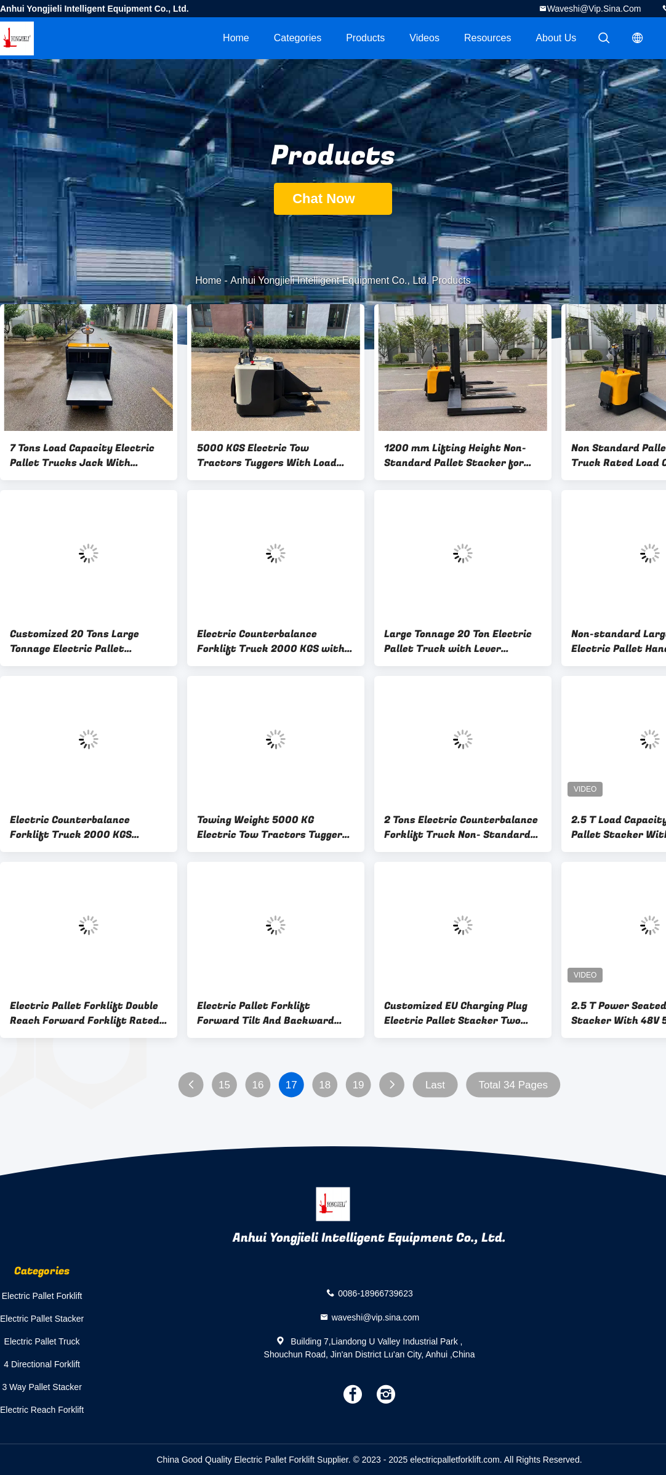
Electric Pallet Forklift (42, 1296)
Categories (297, 38)
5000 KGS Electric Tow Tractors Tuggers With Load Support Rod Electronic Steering (267, 455)
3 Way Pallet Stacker (41, 1387)
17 (291, 1085)
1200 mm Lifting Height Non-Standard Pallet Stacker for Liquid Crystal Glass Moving (455, 455)
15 (224, 1085)
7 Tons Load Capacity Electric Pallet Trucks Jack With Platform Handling (82, 455)
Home (236, 38)
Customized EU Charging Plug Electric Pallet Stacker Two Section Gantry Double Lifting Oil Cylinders (457, 1013)
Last (435, 1085)
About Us (556, 38)
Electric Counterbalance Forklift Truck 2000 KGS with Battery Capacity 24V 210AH (271, 641)
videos (424, 38)
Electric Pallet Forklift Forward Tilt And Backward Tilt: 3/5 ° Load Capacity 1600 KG (270, 1013)
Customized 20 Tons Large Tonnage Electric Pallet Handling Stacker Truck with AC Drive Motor (81, 641)
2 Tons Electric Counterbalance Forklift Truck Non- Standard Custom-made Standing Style (461, 827)
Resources (487, 38)
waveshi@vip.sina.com (594, 9)
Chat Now (333, 198)
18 (325, 1085)
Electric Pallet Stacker (42, 1319)
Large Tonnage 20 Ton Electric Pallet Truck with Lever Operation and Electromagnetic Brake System (462, 641)
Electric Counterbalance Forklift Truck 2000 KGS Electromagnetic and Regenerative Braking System (83, 827)
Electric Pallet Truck (42, 1341)
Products (365, 38)
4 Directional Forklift (42, 1364)
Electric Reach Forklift (42, 1410)
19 (358, 1085)
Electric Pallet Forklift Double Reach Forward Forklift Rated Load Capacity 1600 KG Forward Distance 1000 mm (88, 1013)
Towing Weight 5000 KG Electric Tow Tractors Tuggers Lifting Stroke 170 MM (272, 827)
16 (257, 1085)
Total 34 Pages (512, 1085)
